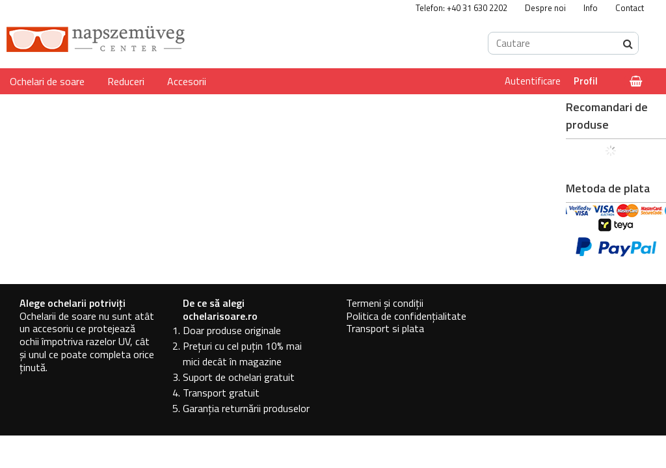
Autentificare (533, 80)
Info (590, 7)
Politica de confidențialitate (406, 316)
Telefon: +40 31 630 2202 (461, 7)
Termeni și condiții (384, 303)
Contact (629, 7)
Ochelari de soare (47, 81)
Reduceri (125, 81)
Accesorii (186, 81)
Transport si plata (385, 328)
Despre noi (545, 7)
